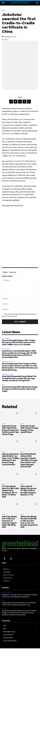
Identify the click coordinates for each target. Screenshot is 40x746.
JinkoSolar (12, 272)
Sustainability (6, 338)
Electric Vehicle (7, 592)
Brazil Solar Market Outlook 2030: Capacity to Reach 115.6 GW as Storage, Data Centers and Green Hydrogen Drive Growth (28, 460)
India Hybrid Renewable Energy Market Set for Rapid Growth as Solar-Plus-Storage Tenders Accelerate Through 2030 (19, 378)
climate (4, 608)
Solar (4, 10)
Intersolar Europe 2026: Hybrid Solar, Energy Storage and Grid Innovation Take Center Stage (19, 389)
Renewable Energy (7, 361)
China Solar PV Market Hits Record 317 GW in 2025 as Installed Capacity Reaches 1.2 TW (28, 491)
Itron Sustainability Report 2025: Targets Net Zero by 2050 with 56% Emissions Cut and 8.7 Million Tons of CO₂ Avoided (19, 343)
